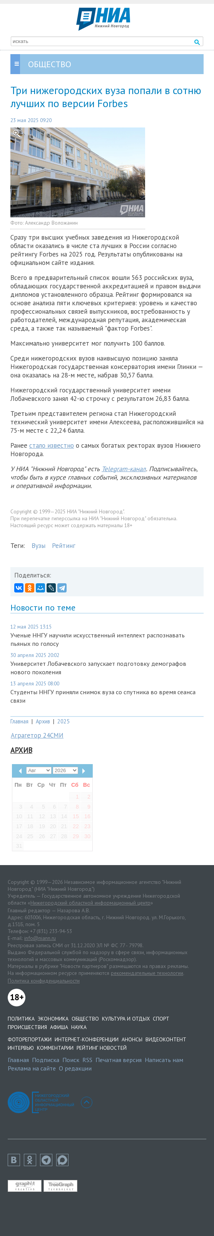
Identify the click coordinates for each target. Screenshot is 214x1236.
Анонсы (132, 1039)
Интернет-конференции (87, 1039)
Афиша (59, 1027)
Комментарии (55, 1047)
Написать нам (164, 1060)
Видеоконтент (165, 1039)
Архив (43, 721)
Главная (19, 721)
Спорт (161, 1018)
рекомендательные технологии (147, 973)
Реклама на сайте (32, 1068)
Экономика (53, 1018)
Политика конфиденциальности (44, 980)
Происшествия (27, 1027)
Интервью (21, 1047)
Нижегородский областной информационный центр (90, 902)
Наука (79, 1027)
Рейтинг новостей (102, 1047)
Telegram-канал (124, 469)
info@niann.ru (40, 938)
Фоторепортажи (30, 1039)
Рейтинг (63, 545)
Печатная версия (118, 1060)
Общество (85, 1018)
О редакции (75, 1068)
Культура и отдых (126, 1018)
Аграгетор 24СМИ (37, 735)
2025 (63, 721)
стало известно (51, 445)
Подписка (45, 1060)
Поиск (70, 1060)
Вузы (38, 545)
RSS (87, 1060)
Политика (21, 1018)
